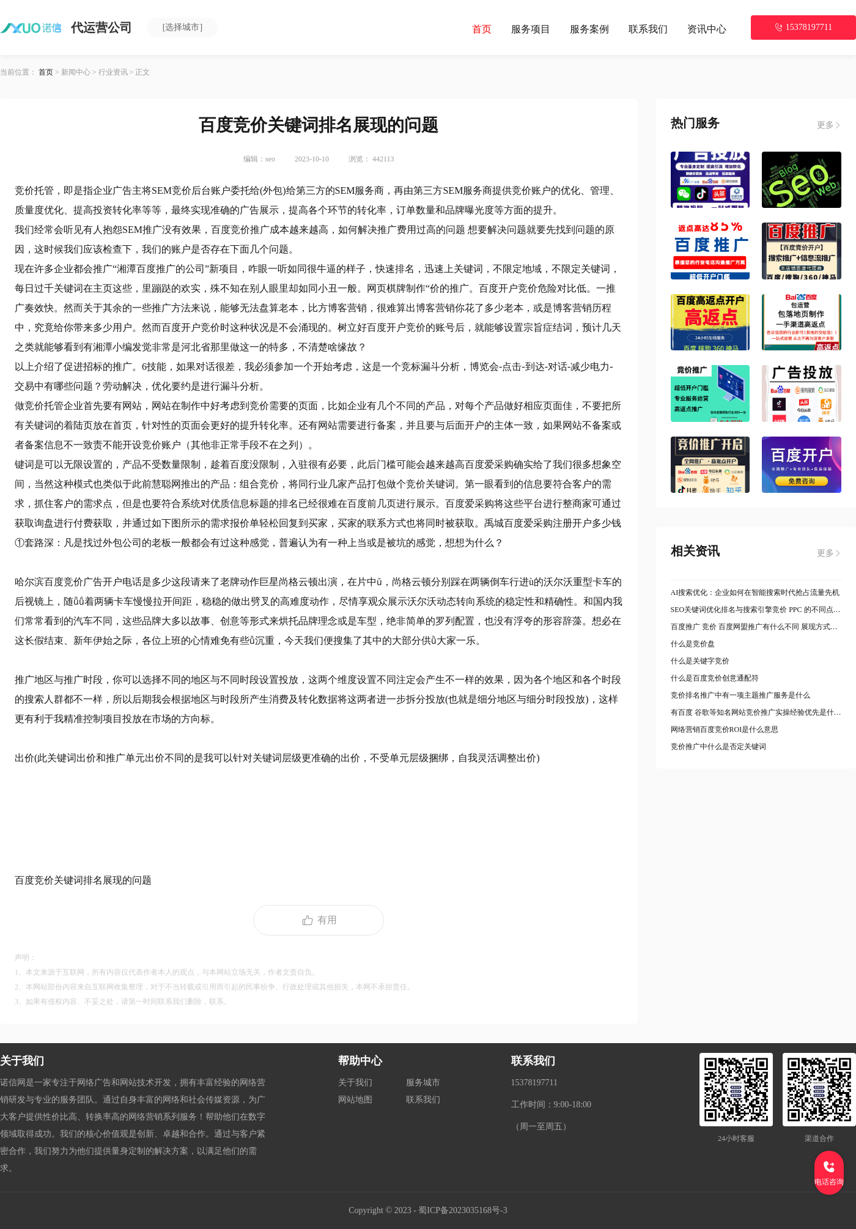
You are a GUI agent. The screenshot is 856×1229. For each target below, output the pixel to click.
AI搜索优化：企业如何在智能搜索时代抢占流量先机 (755, 592)
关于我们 (355, 1082)
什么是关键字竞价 (700, 661)
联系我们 (648, 29)
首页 (482, 29)
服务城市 (423, 1082)
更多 (829, 125)
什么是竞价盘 (693, 644)
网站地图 (355, 1099)
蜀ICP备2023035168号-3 (462, 1210)
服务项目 (530, 29)
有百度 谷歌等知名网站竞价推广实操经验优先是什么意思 (756, 712)
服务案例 (589, 29)
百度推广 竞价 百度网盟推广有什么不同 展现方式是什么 (756, 626)
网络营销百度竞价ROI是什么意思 (725, 729)
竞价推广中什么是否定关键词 (718, 746)
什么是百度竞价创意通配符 (715, 678)
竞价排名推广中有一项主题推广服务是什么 (740, 695)
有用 (318, 920)
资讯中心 (706, 29)
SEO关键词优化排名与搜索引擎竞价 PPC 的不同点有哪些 (756, 609)
